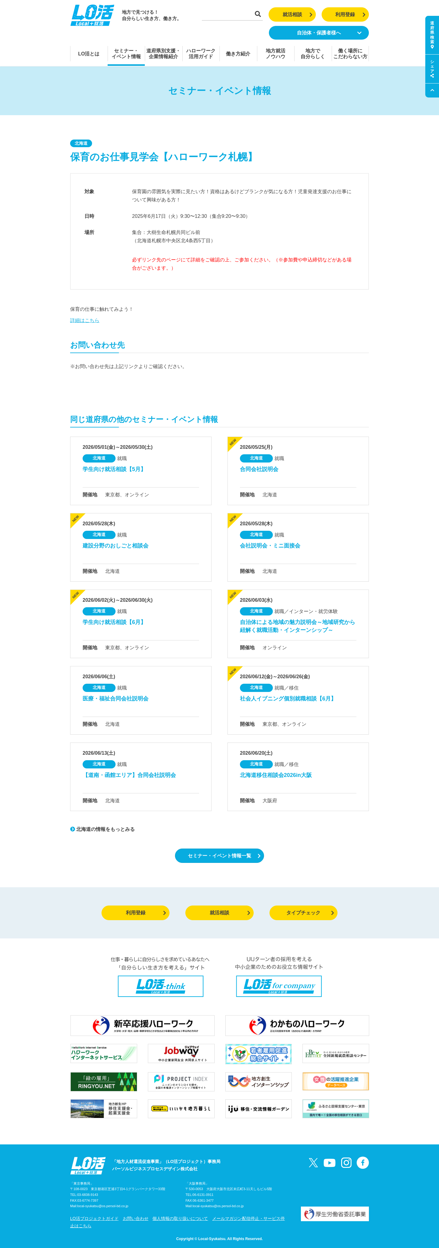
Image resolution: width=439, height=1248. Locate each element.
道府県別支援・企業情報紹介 (163, 53)
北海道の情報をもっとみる (102, 829)
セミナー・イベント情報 (126, 53)
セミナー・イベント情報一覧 (224, 855)
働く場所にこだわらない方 (350, 53)
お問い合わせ (135, 1218)
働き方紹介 (238, 53)
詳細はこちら (84, 320)
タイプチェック (310, 912)
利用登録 (350, 14)
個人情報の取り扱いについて (180, 1218)
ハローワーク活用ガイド (201, 53)
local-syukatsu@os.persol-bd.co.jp (102, 1206)
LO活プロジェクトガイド (94, 1218)
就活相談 (298, 14)
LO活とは (88, 53)
